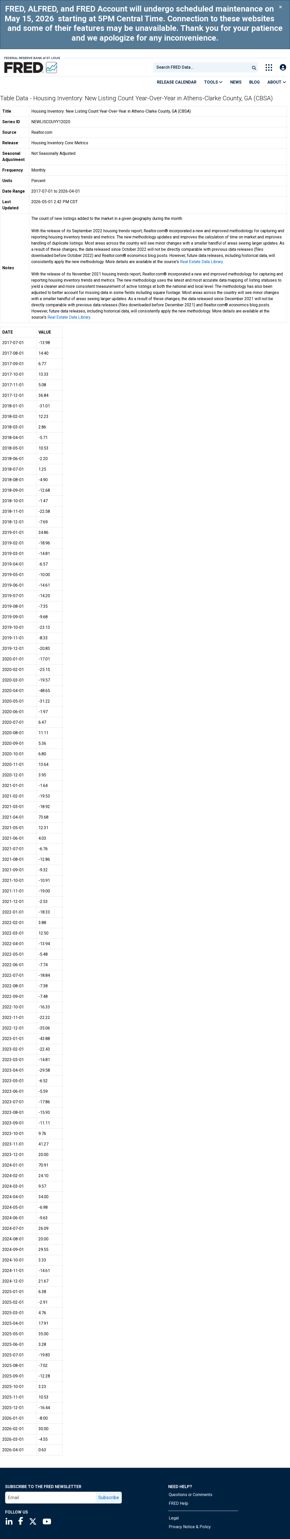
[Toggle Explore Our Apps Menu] (269, 67)
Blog (254, 82)
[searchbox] (202, 67)
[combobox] (201, 67)
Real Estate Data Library (201, 261)
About (276, 82)
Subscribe (108, 1497)
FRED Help (178, 1503)
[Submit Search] (254, 67)
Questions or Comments (190, 1494)
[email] (50, 1497)
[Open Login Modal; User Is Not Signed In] (283, 67)
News (236, 82)
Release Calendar (176, 82)
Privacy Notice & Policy (190, 1526)
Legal (174, 1518)
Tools (213, 82)
